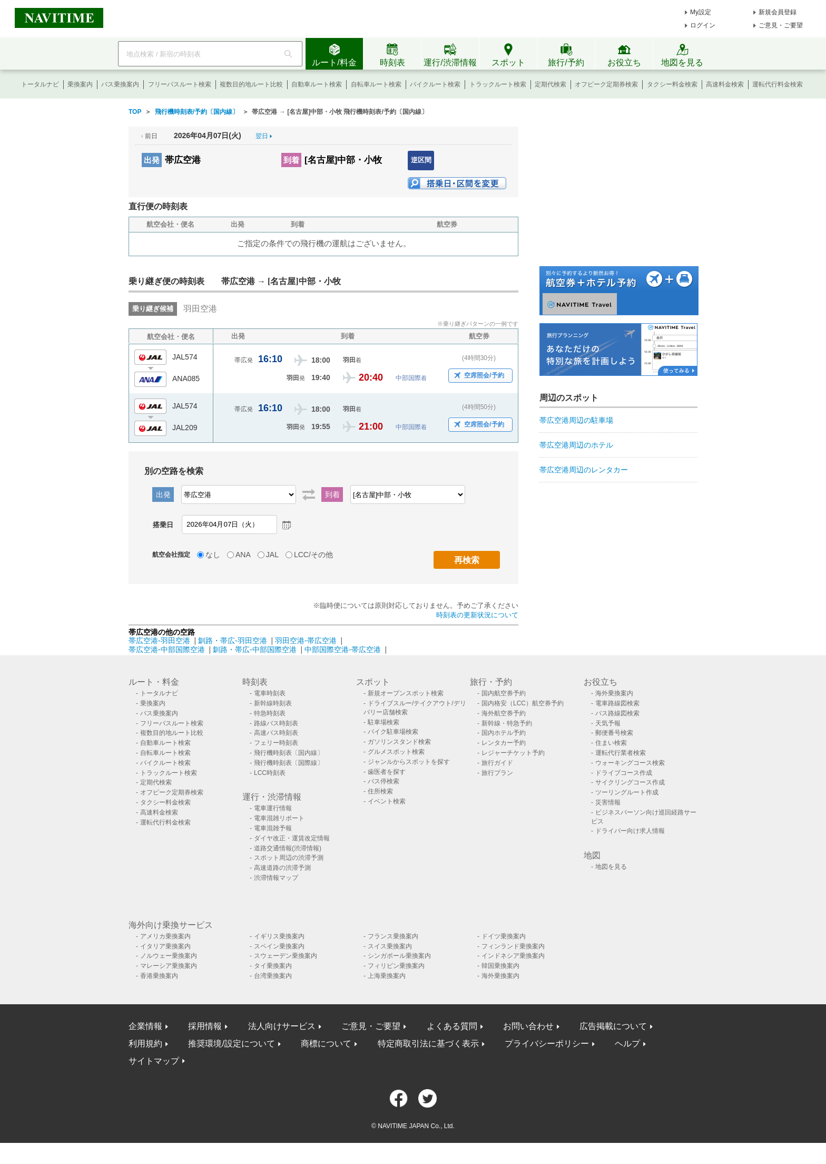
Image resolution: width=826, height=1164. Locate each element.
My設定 (700, 12)
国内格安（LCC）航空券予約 (522, 703)
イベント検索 (387, 801)
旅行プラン (497, 773)
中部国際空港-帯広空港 (342, 649)
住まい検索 (611, 742)
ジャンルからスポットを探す (409, 761)
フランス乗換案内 (393, 936)
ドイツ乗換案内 (503, 936)
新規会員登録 (777, 12)
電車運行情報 (273, 808)
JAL (272, 554)
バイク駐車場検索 (393, 731)
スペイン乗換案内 (279, 946)
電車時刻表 (270, 693)
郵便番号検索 (614, 732)
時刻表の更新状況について (477, 615)
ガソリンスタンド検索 (399, 741)
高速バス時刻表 (276, 732)
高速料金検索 (725, 84)
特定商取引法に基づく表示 (428, 1043)
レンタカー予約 (503, 742)
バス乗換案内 (120, 84)
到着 (291, 160)
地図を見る (611, 866)
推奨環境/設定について (231, 1043)
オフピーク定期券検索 (606, 84)
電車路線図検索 (617, 703)
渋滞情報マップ (276, 877)
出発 (152, 160)
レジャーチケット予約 (513, 752)
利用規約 (145, 1043)
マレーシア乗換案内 (168, 965)
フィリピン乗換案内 (396, 965)
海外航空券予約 (503, 713)
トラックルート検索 (497, 84)
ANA (243, 554)
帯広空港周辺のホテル (576, 445)
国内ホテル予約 (503, 732)
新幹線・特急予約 (506, 723)
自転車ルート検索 (376, 84)
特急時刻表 (270, 713)
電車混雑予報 (273, 828)
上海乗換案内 (387, 975)
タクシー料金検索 (672, 84)
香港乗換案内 (159, 975)
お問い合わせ (528, 1026)
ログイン (702, 25)
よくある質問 (452, 1026)
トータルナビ (40, 84)
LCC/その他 (313, 554)
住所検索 (380, 791)
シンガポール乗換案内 (399, 955)
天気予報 (608, 723)
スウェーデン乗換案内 (285, 955)
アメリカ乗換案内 (165, 936)
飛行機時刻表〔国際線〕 (288, 763)
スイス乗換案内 (390, 946)
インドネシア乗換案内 (513, 955)
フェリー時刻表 (276, 742)
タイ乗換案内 (273, 965)
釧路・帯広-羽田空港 (232, 640)
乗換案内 (80, 84)
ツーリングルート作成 (626, 792)
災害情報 (608, 802)
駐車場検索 (383, 722)
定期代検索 (550, 84)
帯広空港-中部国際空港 (167, 649)
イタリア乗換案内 (165, 946)
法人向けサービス (282, 1026)
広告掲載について (613, 1026)
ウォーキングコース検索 (630, 763)
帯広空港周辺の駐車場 (576, 420)
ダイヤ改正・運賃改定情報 (292, 838)
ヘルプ (627, 1043)
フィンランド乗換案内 (513, 946)
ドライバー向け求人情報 (630, 831)
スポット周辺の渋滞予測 (288, 857)
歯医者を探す (387, 771)
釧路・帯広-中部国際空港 (255, 649)
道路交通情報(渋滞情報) (287, 848)
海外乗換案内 (614, 693)
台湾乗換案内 (273, 975)
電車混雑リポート (279, 818)
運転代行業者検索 (620, 752)
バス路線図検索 (617, 713)
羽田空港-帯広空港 (306, 640)
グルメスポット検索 (396, 751)
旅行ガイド (497, 763)
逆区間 (421, 160)
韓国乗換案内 (500, 965)
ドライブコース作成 (623, 773)
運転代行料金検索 (777, 84)
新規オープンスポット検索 (406, 693)
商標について (326, 1043)
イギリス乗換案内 (279, 936)
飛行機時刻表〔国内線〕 (288, 752)
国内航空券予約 (503, 693)
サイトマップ (154, 1060)
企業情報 (145, 1026)
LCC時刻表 (270, 773)
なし (212, 554)
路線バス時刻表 (276, 723)
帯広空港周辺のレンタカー (583, 469)
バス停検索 (383, 781)
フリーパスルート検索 (179, 84)
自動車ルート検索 (316, 84)
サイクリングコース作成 (630, 782)
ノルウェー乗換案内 (168, 955)
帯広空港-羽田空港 (159, 640)
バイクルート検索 (435, 84)
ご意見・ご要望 (781, 25)
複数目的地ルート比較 (251, 84)
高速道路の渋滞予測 (282, 867)
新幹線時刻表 (273, 703)
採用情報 (205, 1026)
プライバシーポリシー (547, 1043)
